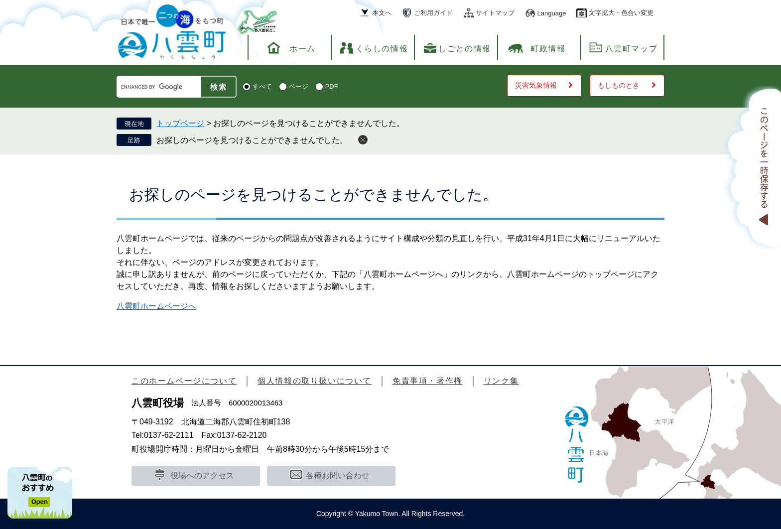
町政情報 (547, 48)
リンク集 (501, 381)
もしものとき (619, 85)
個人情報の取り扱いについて (315, 381)
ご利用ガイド (433, 12)
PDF (331, 86)
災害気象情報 (536, 85)
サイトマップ (495, 12)
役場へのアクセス (202, 475)
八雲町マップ (631, 48)
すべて (262, 86)
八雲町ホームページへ (156, 306)
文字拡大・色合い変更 (621, 12)
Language (551, 13)
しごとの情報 (464, 48)
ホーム (302, 48)
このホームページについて (184, 381)
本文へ (381, 12)
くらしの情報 (382, 48)
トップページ (180, 123)
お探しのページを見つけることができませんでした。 (252, 140)
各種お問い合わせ (338, 475)
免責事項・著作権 (427, 381)
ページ (298, 86)
